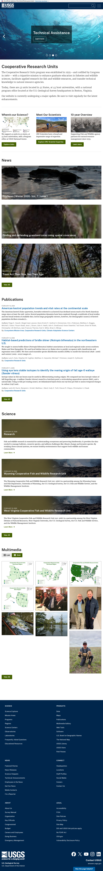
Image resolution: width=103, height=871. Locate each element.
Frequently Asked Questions (15, 740)
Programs (8, 720)
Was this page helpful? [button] (84, 869)
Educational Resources (13, 744)
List (8, 555)
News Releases (11, 770)
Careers (59, 782)
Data (58, 711)
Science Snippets (11, 774)
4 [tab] (56, 55)
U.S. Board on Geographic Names (69, 736)
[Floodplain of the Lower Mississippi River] (51, 624)
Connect (60, 760)
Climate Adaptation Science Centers (60, 331)
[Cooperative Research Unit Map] (85, 573)
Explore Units (9, 144)
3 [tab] (53, 55)
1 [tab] (47, 55)
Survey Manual (10, 812)
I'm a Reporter (10, 794)
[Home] (8, 8)
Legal (59, 803)
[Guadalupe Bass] (18, 623)
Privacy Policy (61, 820)
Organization (10, 816)
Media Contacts (11, 790)
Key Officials (10, 820)
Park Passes (61, 752)
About (8, 803)
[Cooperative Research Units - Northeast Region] (51, 573)
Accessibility (61, 808)
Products (60, 706)
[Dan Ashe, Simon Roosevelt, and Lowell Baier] (51, 599)
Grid (19, 555)
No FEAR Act (61, 832)
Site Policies (61, 816)
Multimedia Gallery (63, 724)
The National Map (63, 740)
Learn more (39, 39)
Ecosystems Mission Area (14, 331)
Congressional (10, 824)
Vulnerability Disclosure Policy (68, 840)
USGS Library (61, 744)
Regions (8, 724)
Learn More (8, 453)
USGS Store (61, 748)
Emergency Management (14, 840)
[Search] (93, 6)
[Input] (82, 6)
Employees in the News (14, 782)
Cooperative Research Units (35, 331)
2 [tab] (50, 55)
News (7, 760)
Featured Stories (11, 766)
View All (7, 285)
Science (8, 706)
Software (59, 732)
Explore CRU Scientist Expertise (50, 142)
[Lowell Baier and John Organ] (85, 608)
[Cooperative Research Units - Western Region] (18, 599)
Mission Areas (10, 715)
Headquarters (61, 766)
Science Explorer (11, 711)
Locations (60, 770)
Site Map (59, 824)
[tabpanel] (51, 34)
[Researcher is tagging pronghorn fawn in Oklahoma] (85, 652)
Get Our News (10, 786)
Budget (8, 828)
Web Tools (60, 728)
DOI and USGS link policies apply (69, 828)
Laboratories (10, 736)
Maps (58, 715)
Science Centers (11, 728)
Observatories (10, 732)
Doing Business (10, 836)
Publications (61, 720)
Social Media (61, 778)
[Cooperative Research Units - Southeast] (18, 573)
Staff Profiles (61, 774)
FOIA (58, 812)
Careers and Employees (14, 832)
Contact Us (60, 786)
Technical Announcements (15, 778)
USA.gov (59, 836)
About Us (8, 808)
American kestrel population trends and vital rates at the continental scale (45, 308)
